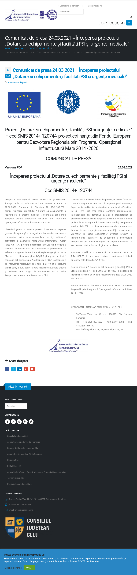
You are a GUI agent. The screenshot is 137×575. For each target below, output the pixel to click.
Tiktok (31, 421)
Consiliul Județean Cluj (17, 436)
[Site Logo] (31, 15)
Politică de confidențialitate (19, 484)
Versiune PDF (13, 167)
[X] (106, 23)
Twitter (13, 369)
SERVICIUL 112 (14, 466)
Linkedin (25, 421)
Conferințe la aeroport (68, 6)
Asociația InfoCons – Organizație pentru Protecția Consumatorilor (36, 472)
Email (32, 369)
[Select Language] (71, 12)
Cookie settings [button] (13, 567)
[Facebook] (101, 23)
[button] (131, 17)
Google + (26, 369)
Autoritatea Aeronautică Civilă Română (24, 454)
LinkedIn (19, 369)
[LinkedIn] (117, 23)
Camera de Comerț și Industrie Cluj (22, 448)
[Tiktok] (122, 23)
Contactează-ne (94, 6)
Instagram (19, 421)
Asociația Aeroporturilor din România (23, 442)
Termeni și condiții (15, 478)
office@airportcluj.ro (24, 510)
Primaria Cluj (13, 460)
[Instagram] (112, 23)
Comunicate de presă (17, 82)
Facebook (7, 369)
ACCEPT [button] (29, 568)
